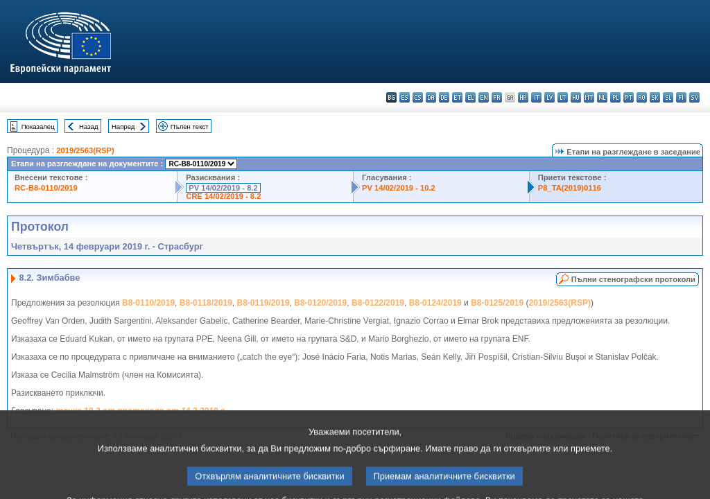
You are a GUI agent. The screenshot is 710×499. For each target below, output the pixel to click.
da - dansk (431, 97)
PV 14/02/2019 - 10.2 (398, 188)
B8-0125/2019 (497, 303)
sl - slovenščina (668, 97)
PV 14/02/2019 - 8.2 (223, 188)
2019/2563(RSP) (85, 150)
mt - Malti (589, 97)
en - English (483, 97)
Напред (123, 126)
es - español (404, 97)
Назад (88, 126)
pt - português (628, 97)
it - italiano (536, 97)
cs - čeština (418, 97)
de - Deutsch (444, 97)
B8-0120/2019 (320, 303)
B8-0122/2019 (378, 303)
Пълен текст (190, 126)
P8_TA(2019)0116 (569, 188)
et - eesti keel (457, 97)
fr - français (497, 97)
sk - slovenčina (655, 97)
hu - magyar (576, 97)
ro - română (642, 97)
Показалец (38, 126)
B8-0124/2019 (435, 303)
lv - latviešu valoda (549, 97)
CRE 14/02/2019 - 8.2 (223, 196)
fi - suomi (681, 97)
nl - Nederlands (602, 97)
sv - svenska (694, 97)
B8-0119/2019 (263, 303)
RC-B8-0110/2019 (46, 188)
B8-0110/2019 (148, 303)
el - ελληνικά (470, 97)
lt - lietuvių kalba (562, 97)
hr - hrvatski (523, 97)
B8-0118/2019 (206, 303)
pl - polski (615, 97)
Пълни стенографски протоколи (633, 279)
